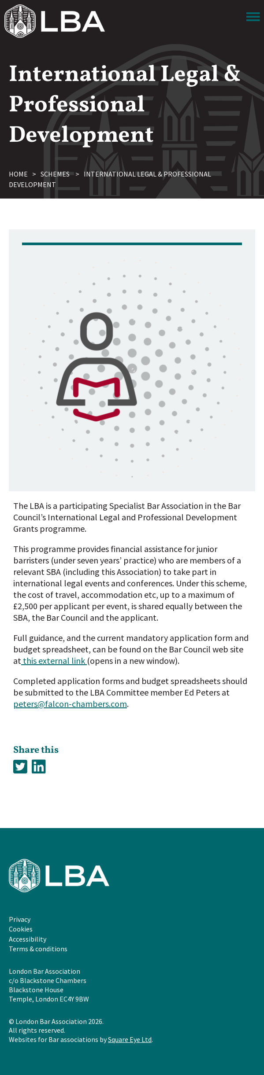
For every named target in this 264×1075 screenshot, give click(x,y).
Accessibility (27, 939)
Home (18, 173)
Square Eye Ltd (130, 1039)
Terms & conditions (38, 948)
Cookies (21, 928)
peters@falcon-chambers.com (70, 703)
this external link (54, 660)
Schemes (55, 173)
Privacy (19, 919)
